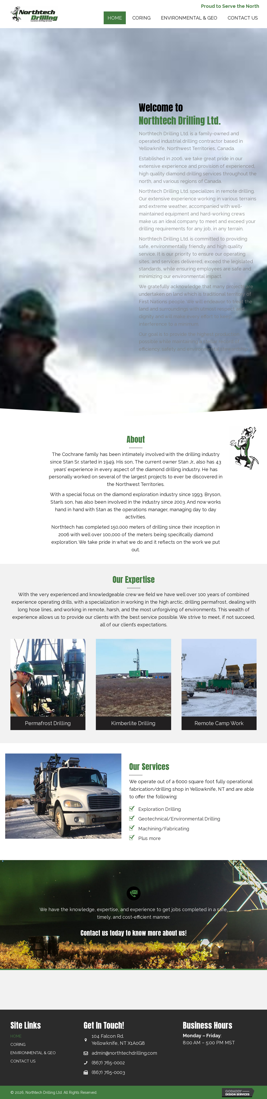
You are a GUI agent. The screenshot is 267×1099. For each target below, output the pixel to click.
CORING (18, 1044)
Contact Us (22, 1061)
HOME (16, 1036)
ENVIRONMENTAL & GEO (33, 1053)
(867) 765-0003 (108, 1072)
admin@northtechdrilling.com (124, 1053)
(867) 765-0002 (108, 1062)
